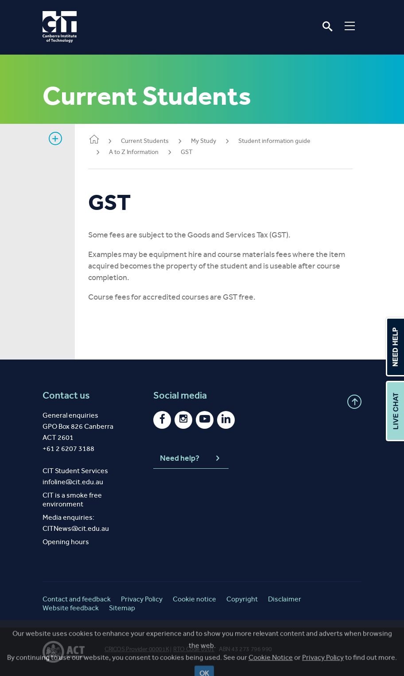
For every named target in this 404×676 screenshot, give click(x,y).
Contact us (66, 395)
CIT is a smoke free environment (72, 499)
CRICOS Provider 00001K (137, 649)
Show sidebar (55, 138)
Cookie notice (194, 599)
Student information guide (279, 141)
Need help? (190, 458)
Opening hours (66, 542)
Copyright (242, 599)
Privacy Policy (142, 599)
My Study (208, 141)
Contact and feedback (77, 599)
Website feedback (71, 608)
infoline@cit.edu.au (73, 482)
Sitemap (122, 608)
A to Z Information (138, 152)
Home (98, 140)
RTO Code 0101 (193, 649)
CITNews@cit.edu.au (76, 528)
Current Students (149, 141)
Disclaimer (284, 599)
